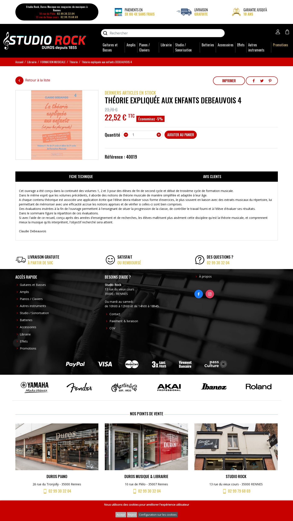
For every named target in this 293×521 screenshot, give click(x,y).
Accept (121, 515)
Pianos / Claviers (144, 47)
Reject (132, 515)
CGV (112, 328)
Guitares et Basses (110, 47)
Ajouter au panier (180, 134)
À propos (205, 276)
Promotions (280, 44)
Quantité (112, 135)
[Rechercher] (163, 33)
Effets (241, 44)
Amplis (131, 44)
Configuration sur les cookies (158, 515)
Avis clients (212, 176)
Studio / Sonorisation (183, 47)
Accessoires (225, 44)
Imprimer (229, 80)
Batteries (208, 44)
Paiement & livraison (123, 321)
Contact (114, 314)
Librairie (166, 44)
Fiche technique (81, 176)
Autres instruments (256, 47)
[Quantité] (142, 135)
